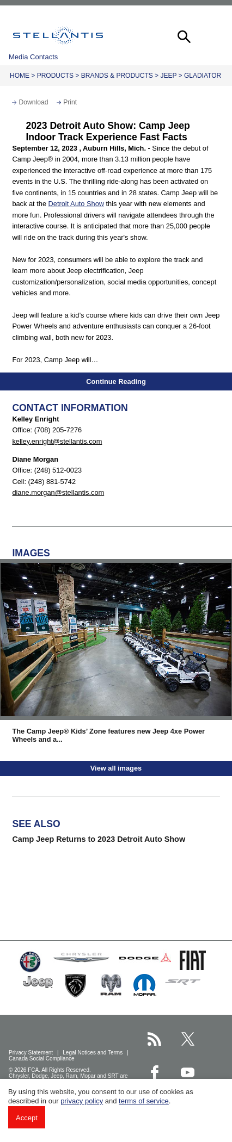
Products (55, 75)
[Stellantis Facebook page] (154, 1072)
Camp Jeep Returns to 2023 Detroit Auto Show (98, 839)
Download (33, 102)
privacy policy (81, 1101)
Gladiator (202, 75)
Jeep (168, 75)
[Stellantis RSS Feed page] (154, 1039)
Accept (27, 1118)
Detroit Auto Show (76, 204)
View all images (116, 768)
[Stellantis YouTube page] (187, 1072)
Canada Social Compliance (42, 1059)
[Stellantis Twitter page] (187, 1039)
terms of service (144, 1101)
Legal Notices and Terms (93, 1053)
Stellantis (58, 35)
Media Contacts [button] (33, 57)
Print (70, 102)
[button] (183, 35)
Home (19, 75)
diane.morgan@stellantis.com (58, 492)
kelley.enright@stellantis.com (57, 441)
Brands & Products (117, 75)
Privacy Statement (31, 1053)
